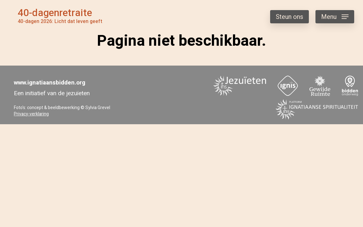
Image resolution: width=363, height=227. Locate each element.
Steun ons (289, 16)
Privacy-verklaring (31, 114)
